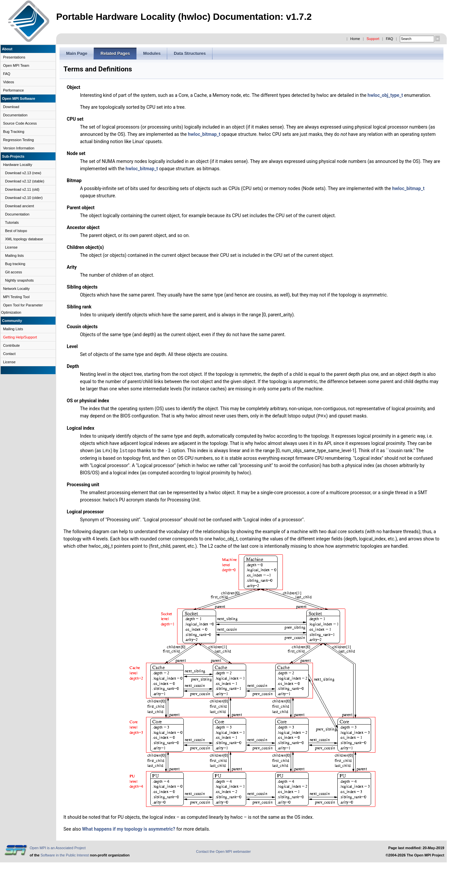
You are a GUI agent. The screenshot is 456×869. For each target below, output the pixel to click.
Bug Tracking (13, 132)
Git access (13, 272)
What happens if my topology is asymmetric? (128, 828)
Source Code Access (20, 123)
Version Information (18, 148)
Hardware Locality (17, 165)
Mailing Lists (13, 329)
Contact (9, 354)
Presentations (14, 57)
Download (11, 107)
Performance (13, 90)
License (11, 247)
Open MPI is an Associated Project (58, 847)
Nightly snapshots (19, 280)
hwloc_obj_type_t (385, 95)
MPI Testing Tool (16, 297)
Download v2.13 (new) (23, 173)
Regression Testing (18, 140)
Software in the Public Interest (65, 854)
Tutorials (12, 222)
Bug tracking (15, 264)
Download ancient (19, 206)
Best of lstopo (16, 231)
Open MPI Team (16, 65)
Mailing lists (14, 255)
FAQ (389, 39)
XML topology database (24, 239)
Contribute (11, 345)
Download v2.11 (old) (22, 189)
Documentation (15, 115)
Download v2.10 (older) (24, 198)
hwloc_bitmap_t (204, 134)
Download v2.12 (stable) (24, 181)
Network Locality (16, 289)
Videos (8, 82)
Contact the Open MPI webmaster (223, 851)
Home (355, 39)
